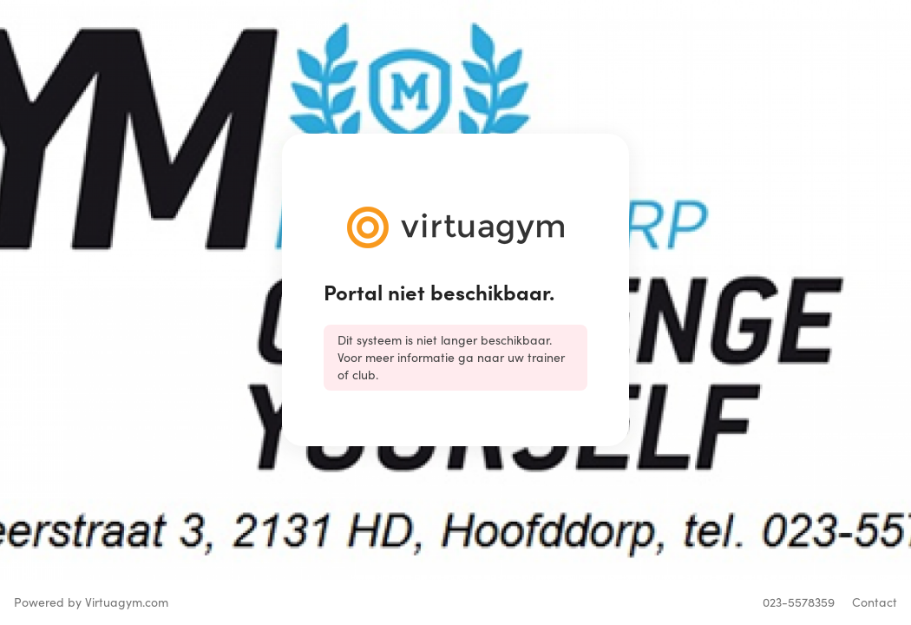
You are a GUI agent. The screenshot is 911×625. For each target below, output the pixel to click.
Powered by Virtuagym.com (91, 602)
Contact (874, 602)
